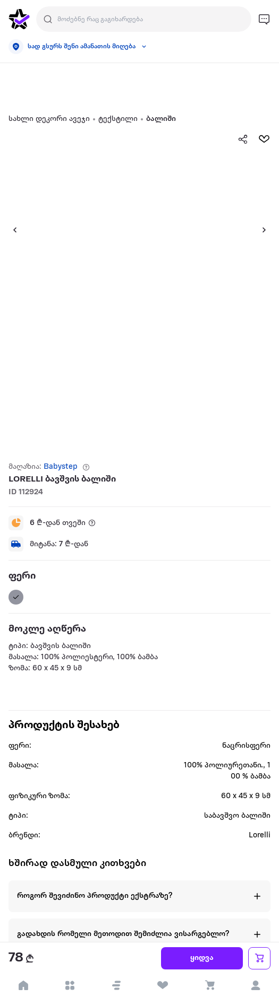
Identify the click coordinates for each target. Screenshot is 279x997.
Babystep (61, 467)
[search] (48, 19)
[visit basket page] (209, 985)
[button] (116, 985)
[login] (256, 985)
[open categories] (70, 985)
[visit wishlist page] (163, 985)
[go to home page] (19, 19)
